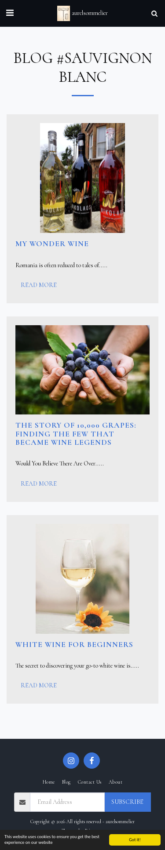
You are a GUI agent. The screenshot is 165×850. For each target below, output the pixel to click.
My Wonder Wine (52, 243)
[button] (9, 13)
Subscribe (127, 802)
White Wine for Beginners (74, 644)
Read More (39, 285)
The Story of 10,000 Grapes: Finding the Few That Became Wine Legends (75, 434)
